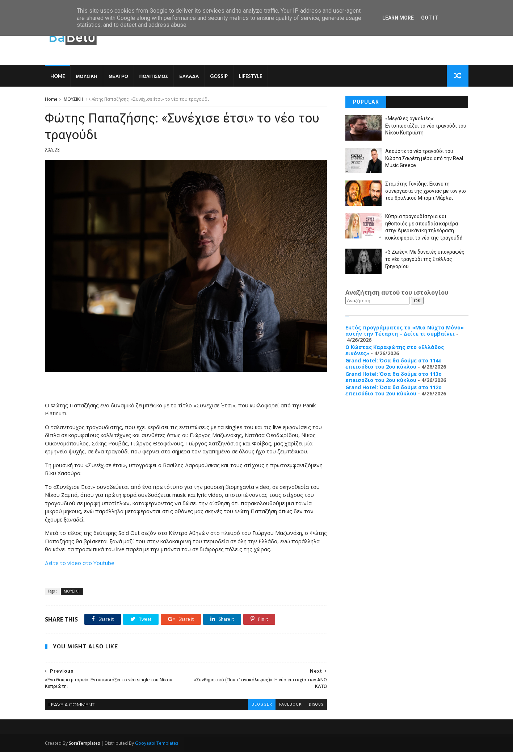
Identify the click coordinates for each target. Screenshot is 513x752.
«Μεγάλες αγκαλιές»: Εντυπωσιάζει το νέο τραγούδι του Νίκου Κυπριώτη (425, 126)
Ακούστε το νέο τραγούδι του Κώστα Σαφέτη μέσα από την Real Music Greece (424, 158)
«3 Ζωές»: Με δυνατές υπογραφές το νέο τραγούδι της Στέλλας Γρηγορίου (424, 259)
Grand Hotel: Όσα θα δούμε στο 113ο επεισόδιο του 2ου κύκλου (393, 376)
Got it (429, 18)
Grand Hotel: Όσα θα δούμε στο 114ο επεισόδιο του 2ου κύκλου (393, 363)
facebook (290, 704)
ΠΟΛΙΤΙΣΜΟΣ (153, 76)
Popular (366, 102)
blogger (262, 704)
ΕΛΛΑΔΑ (189, 76)
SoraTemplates (84, 743)
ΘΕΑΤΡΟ (118, 76)
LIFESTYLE (250, 76)
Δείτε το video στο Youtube (79, 562)
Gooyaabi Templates (156, 743)
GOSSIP (219, 76)
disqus (316, 704)
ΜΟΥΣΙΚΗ (86, 76)
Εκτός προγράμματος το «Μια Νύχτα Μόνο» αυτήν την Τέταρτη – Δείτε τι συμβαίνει (404, 330)
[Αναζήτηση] (377, 300)
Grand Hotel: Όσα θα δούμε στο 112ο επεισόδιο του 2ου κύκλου (393, 390)
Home (57, 76)
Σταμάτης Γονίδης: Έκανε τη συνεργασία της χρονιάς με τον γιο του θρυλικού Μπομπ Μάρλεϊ (425, 191)
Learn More (398, 18)
